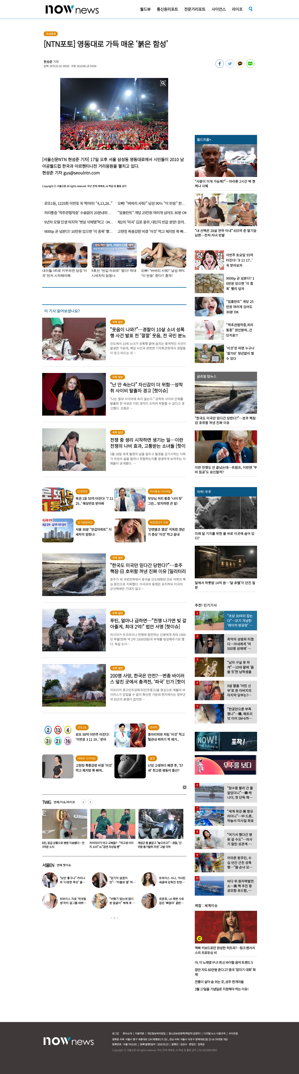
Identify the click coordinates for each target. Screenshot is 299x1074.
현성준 (48, 61)
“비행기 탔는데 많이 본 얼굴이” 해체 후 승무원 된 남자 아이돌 (122, 903)
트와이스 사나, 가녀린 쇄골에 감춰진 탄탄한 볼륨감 (172, 882)
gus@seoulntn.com (81, 173)
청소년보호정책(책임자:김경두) (185, 1033)
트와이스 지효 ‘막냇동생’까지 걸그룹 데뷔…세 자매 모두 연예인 (73, 903)
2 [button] (114, 918)
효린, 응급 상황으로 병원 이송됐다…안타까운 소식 (110, 845)
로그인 (115, 1033)
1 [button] (111, 918)
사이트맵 (233, 1033)
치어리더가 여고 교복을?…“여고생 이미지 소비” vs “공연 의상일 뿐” (159, 845)
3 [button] (117, 918)
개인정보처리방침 (156, 1033)
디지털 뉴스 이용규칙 (214, 1033)
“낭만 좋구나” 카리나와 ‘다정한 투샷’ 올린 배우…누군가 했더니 (72, 882)
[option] (63, 830)
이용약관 (139, 1033)
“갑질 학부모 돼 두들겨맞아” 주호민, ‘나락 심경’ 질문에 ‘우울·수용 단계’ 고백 (63, 845)
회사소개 (127, 1033)
